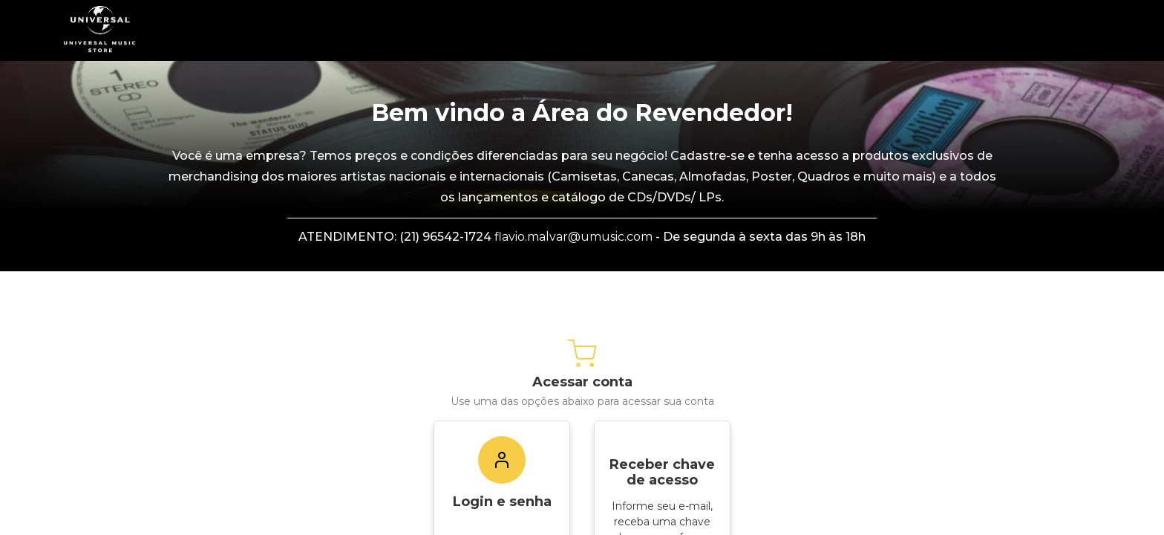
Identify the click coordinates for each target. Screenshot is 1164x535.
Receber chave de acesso (662, 472)
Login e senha (502, 501)
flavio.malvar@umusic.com (573, 237)
